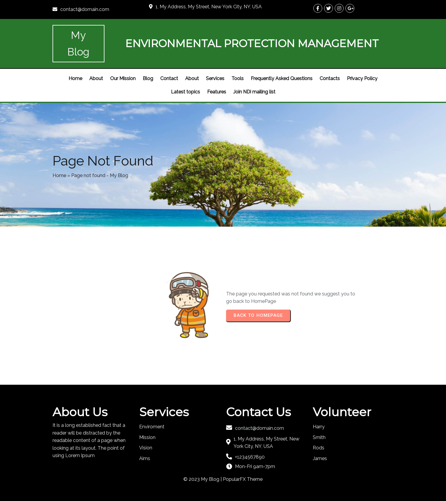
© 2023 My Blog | (203, 479)
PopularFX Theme (243, 479)
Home (59, 175)
